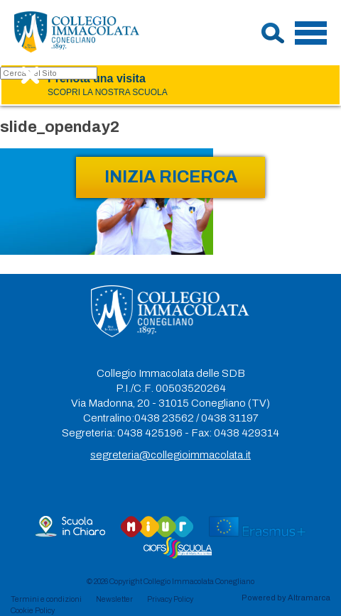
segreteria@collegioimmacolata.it (170, 455)
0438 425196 (150, 433)
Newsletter (114, 599)
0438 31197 (230, 418)
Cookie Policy (33, 610)
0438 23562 (164, 418)
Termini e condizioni (46, 599)
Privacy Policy (170, 599)
